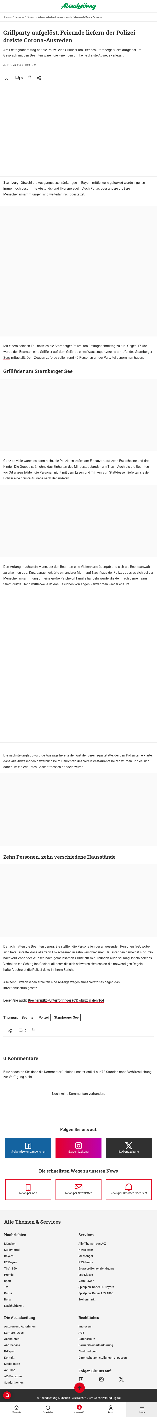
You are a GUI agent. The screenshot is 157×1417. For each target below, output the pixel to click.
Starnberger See (66, 1017)
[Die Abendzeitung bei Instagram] (79, 1148)
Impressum (85, 1326)
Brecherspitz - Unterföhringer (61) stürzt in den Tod (66, 1000)
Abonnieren (11, 1339)
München (20, 17)
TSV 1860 (10, 1268)
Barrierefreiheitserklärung (95, 1345)
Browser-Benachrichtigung (96, 1268)
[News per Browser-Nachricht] (129, 1189)
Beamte (27, 1017)
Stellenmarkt (86, 1299)
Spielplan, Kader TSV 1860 (95, 1293)
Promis (8, 1274)
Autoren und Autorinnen (20, 1326)
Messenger (85, 1256)
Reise (8, 1299)
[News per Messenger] (28, 1189)
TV (6, 1287)
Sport (7, 1281)
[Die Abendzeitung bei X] (129, 1148)
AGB (81, 1332)
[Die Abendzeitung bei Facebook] (28, 1148)
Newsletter (85, 1249)
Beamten (25, 352)
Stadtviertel (12, 1249)
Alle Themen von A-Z (92, 1243)
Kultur (8, 1293)
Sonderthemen (14, 1382)
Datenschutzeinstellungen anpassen (102, 1357)
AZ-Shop (9, 1370)
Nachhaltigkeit (14, 1305)
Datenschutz (86, 1339)
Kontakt (9, 1357)
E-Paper (9, 1351)
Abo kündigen (87, 1351)
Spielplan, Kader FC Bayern (96, 1287)
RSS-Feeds (85, 1262)
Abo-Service (12, 1345)
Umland (31, 17)
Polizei (77, 346)
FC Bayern (11, 1262)
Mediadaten (12, 1363)
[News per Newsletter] (79, 1189)
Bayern (8, 1256)
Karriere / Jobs (14, 1332)
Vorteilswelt (86, 1281)
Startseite (8, 17)
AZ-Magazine (13, 1376)
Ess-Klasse (85, 1274)
